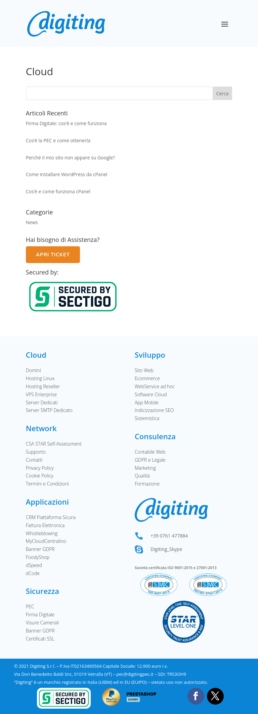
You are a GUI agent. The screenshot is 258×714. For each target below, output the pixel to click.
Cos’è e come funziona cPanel (58, 191)
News (32, 222)
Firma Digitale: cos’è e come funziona (66, 123)
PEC (30, 606)
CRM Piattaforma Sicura (51, 517)
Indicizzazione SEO (154, 410)
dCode (33, 573)
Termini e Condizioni (47, 483)
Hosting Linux (40, 378)
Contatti (34, 460)
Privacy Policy (40, 468)
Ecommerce (147, 378)
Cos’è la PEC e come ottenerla (58, 140)
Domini (33, 370)
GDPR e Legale (150, 460)
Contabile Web (150, 452)
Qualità (142, 475)
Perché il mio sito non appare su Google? (70, 157)
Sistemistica (147, 418)
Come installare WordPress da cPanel (67, 174)
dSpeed (34, 565)
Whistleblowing (42, 533)
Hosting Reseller (43, 386)
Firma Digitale (40, 614)
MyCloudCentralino (46, 541)
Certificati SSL (40, 638)
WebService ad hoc (155, 386)
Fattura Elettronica (45, 525)
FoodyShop (38, 557)
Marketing (145, 468)
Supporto (36, 452)
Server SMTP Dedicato (49, 410)
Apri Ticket (53, 254)
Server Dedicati (42, 402)
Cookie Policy (39, 475)
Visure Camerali (42, 622)
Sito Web (144, 370)
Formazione (147, 483)
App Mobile (147, 402)
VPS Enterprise (41, 394)
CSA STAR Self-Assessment (54, 444)
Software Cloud (151, 394)
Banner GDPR (40, 549)
